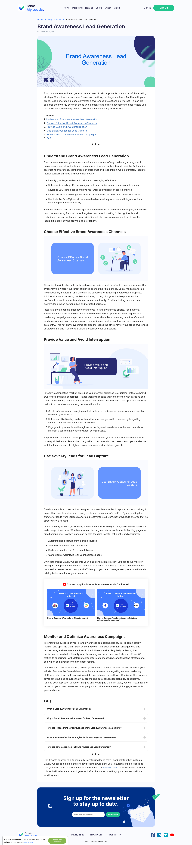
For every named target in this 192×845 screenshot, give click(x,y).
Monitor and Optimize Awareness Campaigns (72, 134)
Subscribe (113, 814)
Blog (50, 19)
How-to (89, 8)
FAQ (49, 138)
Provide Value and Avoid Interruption (67, 127)
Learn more (28, 842)
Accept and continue (57, 841)
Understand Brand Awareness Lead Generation (72, 119)
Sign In (147, 8)
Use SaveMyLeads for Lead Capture (67, 130)
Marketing (77, 8)
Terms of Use (96, 835)
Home (40, 19)
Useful (99, 8)
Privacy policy (77, 835)
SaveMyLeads (110, 767)
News (66, 8)
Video (117, 8)
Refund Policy (114, 835)
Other (108, 8)
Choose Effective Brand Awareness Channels (72, 123)
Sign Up (164, 8)
